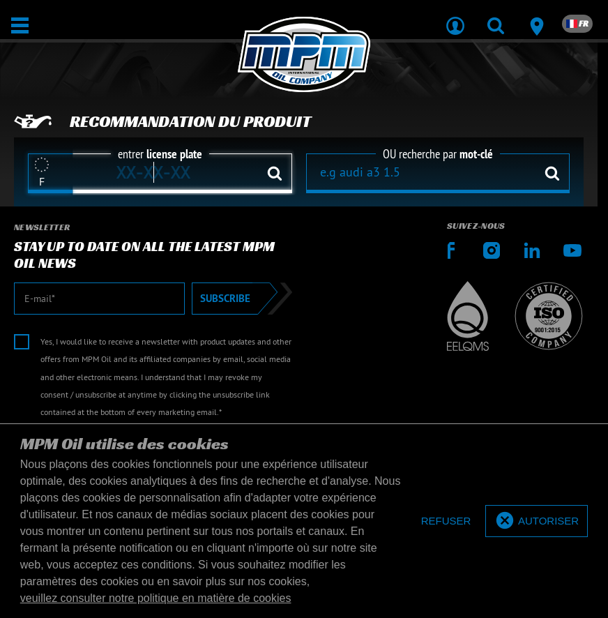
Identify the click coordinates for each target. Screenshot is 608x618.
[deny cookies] (446, 521)
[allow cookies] (536, 521)
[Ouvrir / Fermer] (20, 25)
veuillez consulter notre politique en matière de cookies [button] (155, 598)
